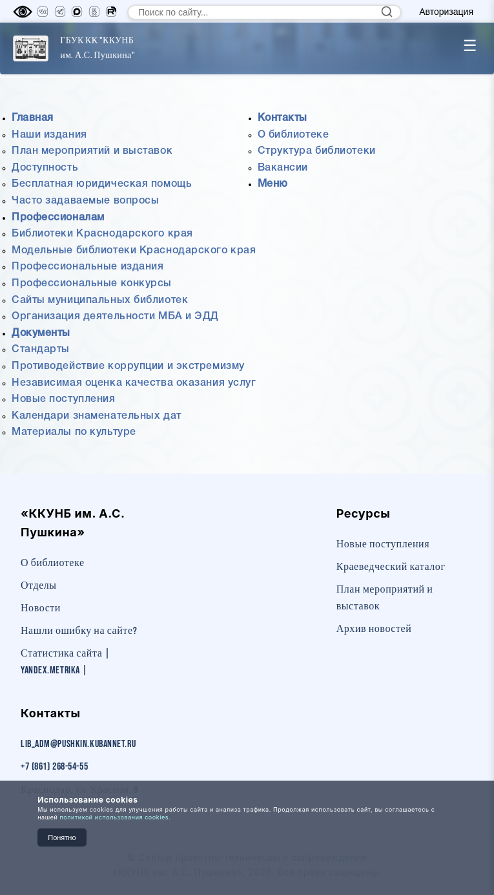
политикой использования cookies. (114, 817)
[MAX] (76, 11)
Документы (41, 333)
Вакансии (283, 168)
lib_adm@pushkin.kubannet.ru (78, 744)
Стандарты (41, 349)
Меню (273, 184)
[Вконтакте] (42, 11)
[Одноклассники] (94, 11)
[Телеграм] (60, 11)
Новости (41, 608)
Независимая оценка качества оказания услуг (134, 383)
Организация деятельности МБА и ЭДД (115, 316)
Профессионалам (58, 217)
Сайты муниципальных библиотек (100, 300)
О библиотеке (293, 135)
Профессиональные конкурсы (92, 283)
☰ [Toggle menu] (470, 45)
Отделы (39, 586)
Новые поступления (64, 399)
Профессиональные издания (87, 266)
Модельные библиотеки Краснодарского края (134, 250)
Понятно (62, 837)
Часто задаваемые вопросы (85, 200)
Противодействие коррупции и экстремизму (128, 366)
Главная (33, 118)
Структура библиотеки (317, 151)
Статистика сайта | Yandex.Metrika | (65, 662)
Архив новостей (374, 629)
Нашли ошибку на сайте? (79, 631)
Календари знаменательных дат (96, 416)
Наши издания (49, 135)
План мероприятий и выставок (92, 151)
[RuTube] (111, 11)
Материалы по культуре (74, 432)
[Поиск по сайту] (264, 12)
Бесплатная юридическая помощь (102, 184)
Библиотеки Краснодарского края (102, 233)
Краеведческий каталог (391, 567)
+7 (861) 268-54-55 (54, 767)
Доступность (45, 168)
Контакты (282, 118)
